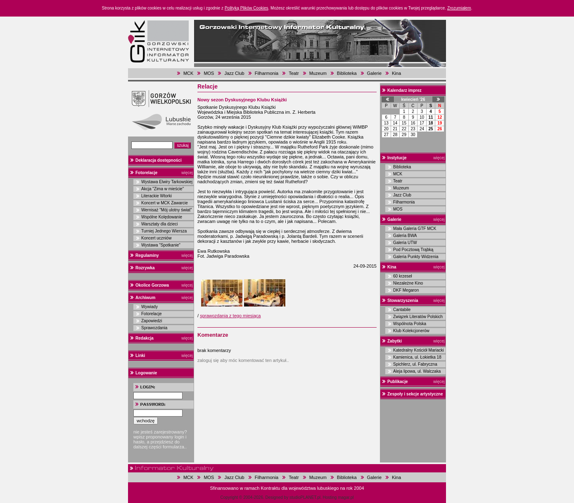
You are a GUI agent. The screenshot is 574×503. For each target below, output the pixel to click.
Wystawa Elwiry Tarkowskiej (166, 182)
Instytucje (397, 158)
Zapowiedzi (151, 321)
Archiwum (145, 297)
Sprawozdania (154, 328)
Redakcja (144, 338)
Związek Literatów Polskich (418, 316)
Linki (140, 355)
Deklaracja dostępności (158, 160)
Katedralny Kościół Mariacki (418, 350)
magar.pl (345, 497)
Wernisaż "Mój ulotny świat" (166, 210)
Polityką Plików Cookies (246, 8)
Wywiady (149, 306)
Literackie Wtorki (156, 196)
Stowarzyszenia (402, 300)
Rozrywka (145, 268)
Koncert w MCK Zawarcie (164, 203)
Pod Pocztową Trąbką (413, 249)
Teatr (294, 73)
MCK (188, 73)
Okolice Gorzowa (152, 285)
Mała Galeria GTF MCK (414, 228)
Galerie (374, 73)
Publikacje (397, 381)
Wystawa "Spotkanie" (160, 245)
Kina (396, 73)
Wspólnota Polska (409, 323)
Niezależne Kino (408, 283)
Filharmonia (266, 73)
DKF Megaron (406, 290)
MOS (209, 73)
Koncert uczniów (156, 238)
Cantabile (401, 309)
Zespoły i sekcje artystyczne (415, 394)
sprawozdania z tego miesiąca (230, 315)
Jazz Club (234, 73)
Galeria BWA (405, 235)
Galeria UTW (405, 242)
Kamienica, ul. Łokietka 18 (417, 357)
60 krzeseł (402, 276)
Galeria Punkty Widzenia (416, 256)
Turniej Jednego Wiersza (164, 231)
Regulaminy (147, 255)
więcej (187, 172)
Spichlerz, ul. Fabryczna (415, 364)
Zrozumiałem (459, 8)
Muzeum (318, 73)
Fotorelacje (146, 172)
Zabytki (394, 341)
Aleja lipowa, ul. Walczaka (417, 371)
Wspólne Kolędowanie (161, 217)
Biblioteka (347, 73)
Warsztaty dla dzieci (159, 224)
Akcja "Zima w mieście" (162, 189)
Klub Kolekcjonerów (411, 330)
